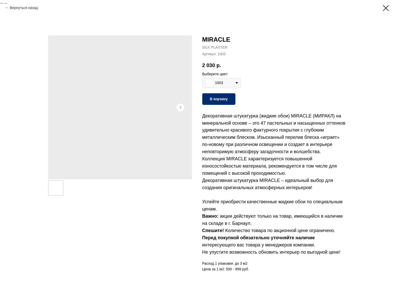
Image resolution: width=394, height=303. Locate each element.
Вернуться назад (24, 8)
